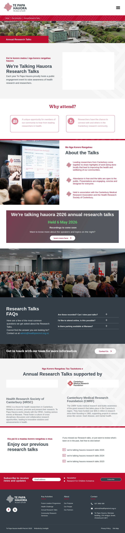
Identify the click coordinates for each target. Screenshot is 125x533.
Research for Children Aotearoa (80, 481)
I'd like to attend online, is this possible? (76, 320)
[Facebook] (8, 510)
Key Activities (16, 18)
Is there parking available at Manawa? (75, 326)
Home (7, 18)
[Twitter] (15, 510)
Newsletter (71, 478)
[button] (118, 8)
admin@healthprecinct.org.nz (34, 333)
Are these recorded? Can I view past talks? (78, 315)
